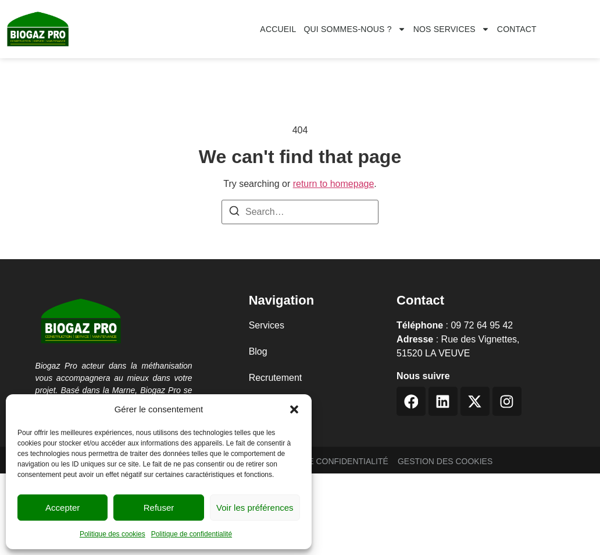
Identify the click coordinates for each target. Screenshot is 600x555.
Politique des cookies (112, 534)
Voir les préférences (255, 507)
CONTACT (517, 29)
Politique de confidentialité (191, 534)
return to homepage (333, 184)
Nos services (451, 29)
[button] (294, 409)
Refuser (159, 507)
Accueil (278, 29)
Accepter (62, 507)
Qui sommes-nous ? (354, 29)
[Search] (234, 212)
